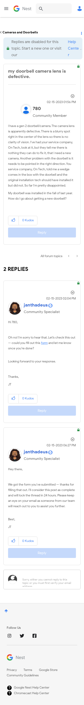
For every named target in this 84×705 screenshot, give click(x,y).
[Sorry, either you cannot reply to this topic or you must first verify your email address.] (48, 579)
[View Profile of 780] (37, 108)
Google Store (48, 670)
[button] (13, 220)
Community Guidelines (23, 675)
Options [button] (81, 32)
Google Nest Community (22, 8)
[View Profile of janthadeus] (36, 305)
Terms (28, 670)
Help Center (73, 48)
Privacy (12, 670)
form (44, 343)
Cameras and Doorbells (20, 32)
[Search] (54, 8)
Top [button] (6, 610)
